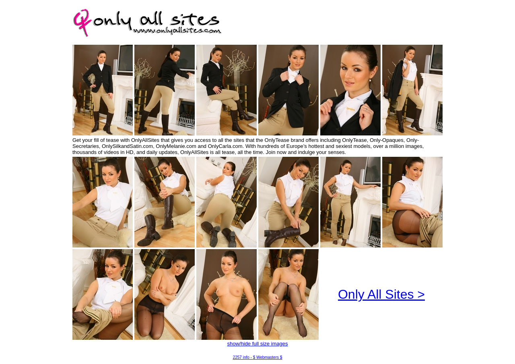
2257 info (241, 357)
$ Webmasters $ (267, 357)
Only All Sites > (381, 294)
